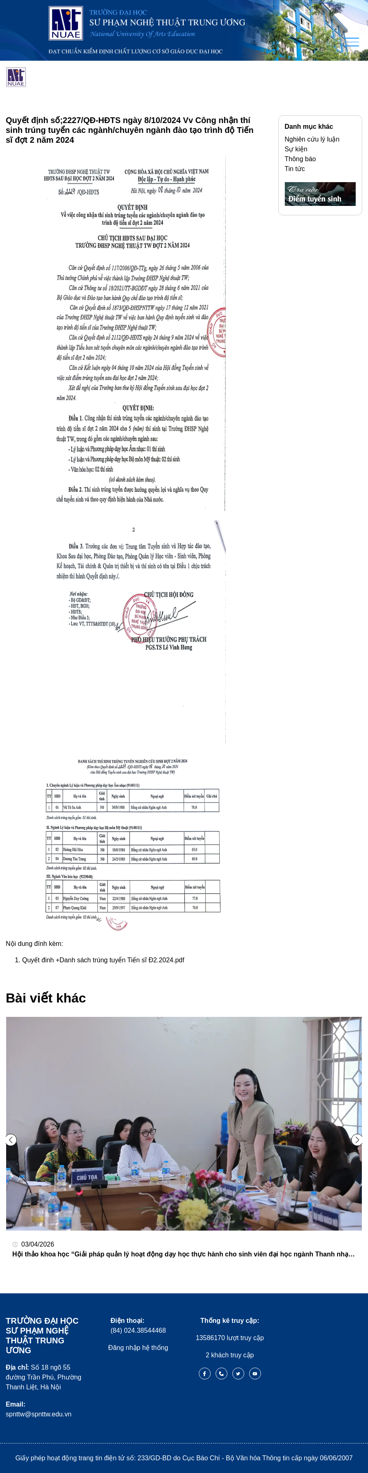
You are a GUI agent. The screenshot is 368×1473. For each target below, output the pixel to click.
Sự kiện (296, 149)
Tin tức (295, 168)
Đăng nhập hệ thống (138, 1347)
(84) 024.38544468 (138, 1325)
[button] (357, 1140)
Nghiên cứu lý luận (312, 139)
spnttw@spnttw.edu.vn (38, 1409)
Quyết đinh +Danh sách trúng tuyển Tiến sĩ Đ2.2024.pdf (103, 960)
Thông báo (300, 158)
